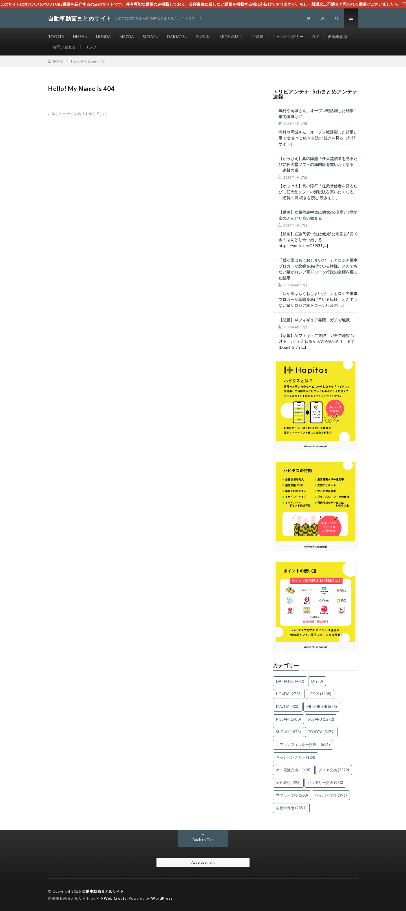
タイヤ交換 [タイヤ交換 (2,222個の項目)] (334, 770)
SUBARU (150, 36)
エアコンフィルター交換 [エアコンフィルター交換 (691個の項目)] (303, 744)
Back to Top (203, 839)
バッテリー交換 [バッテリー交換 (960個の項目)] (325, 782)
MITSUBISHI (231, 36)
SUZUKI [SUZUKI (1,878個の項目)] (288, 732)
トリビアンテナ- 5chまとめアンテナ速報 (315, 94)
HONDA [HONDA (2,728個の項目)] (289, 694)
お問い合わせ (64, 47)
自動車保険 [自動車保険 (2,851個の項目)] (291, 808)
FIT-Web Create (111, 898)
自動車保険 (338, 36)
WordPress (162, 898)
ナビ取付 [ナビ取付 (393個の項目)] (288, 782)
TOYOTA (56, 36)
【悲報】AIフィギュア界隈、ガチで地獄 (314, 319)
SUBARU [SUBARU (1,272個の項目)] (321, 719)
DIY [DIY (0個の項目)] (317, 681)
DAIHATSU (177, 36)
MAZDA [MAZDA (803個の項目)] (287, 706)
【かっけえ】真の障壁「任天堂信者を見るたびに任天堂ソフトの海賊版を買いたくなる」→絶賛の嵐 (318, 164)
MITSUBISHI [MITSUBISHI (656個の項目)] (321, 706)
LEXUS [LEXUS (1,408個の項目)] (320, 694)
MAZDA (127, 36)
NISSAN (80, 36)
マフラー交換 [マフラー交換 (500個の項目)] (292, 795)
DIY (315, 36)
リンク (91, 47)
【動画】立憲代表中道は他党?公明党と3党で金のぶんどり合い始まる (318, 215)
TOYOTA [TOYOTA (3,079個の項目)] (321, 732)
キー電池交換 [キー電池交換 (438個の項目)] (294, 770)
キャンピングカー (288, 36)
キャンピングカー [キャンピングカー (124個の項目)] (295, 757)
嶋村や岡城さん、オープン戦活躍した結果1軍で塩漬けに (317, 113)
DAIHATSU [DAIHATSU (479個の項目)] (290, 681)
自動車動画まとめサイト (103, 891)
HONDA (103, 36)
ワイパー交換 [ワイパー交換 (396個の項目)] (331, 795)
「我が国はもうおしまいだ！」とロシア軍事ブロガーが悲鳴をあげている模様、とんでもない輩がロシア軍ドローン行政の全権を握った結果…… (318, 269)
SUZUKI (203, 36)
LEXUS (257, 36)
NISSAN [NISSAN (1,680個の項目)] (288, 719)
